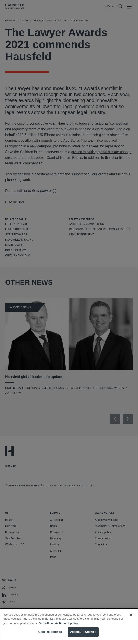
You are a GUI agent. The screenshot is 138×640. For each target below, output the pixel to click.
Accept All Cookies (83, 634)
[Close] (131, 617)
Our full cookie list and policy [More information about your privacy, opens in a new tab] (58, 625)
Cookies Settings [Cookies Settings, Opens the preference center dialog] (50, 634)
